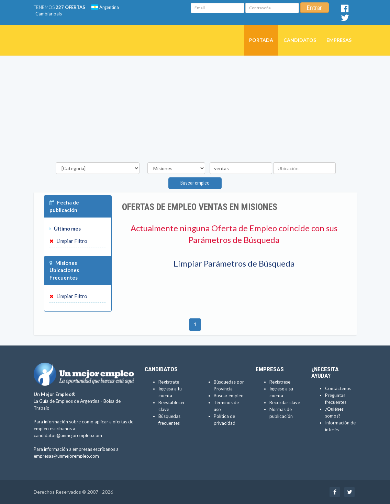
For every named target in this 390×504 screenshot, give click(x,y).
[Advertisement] (195, 111)
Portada (261, 40)
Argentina (105, 7)
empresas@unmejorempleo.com (66, 456)
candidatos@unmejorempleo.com (68, 435)
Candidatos (299, 40)
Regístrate (168, 382)
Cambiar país (48, 13)
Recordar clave (284, 402)
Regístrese (279, 382)
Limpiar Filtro (68, 241)
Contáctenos (338, 388)
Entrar (314, 7)
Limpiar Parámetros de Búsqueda (234, 263)
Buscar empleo (195, 183)
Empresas (339, 40)
